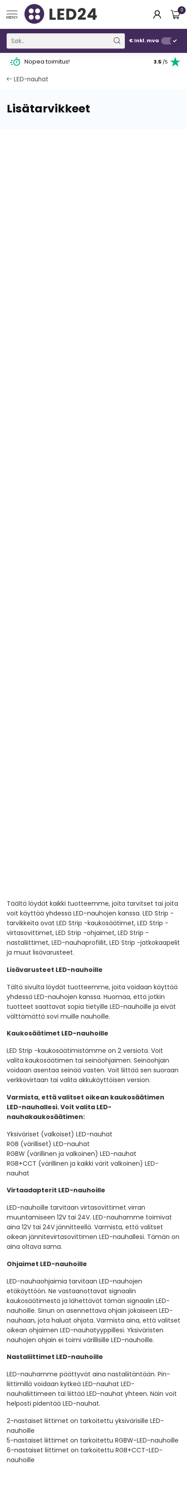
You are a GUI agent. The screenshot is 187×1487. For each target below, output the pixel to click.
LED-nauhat (27, 79)
